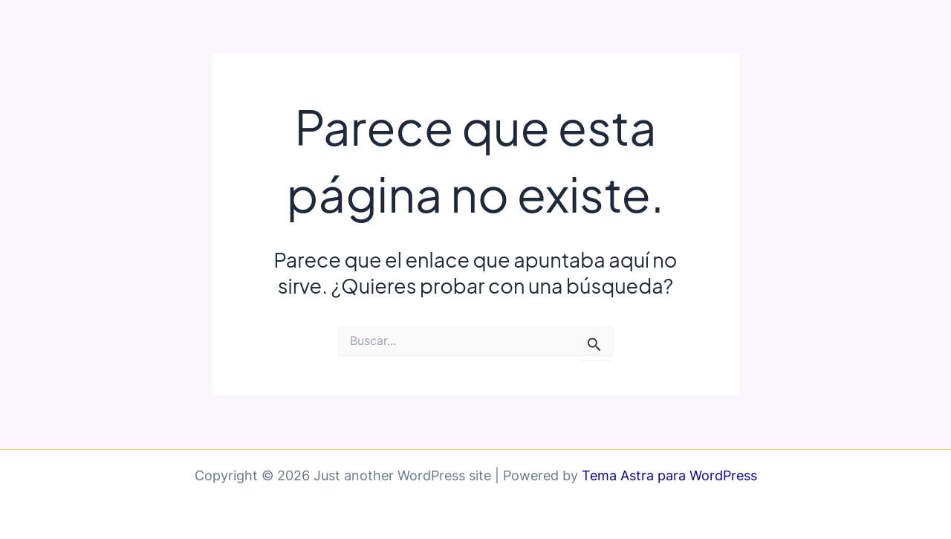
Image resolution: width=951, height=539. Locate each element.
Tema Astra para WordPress (669, 475)
